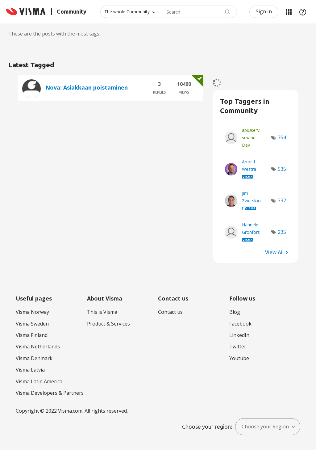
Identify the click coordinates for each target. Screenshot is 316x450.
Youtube (239, 358)
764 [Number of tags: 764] (282, 137)
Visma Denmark (34, 358)
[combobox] (198, 12)
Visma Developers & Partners (50, 392)
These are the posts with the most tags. (54, 33)
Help (303, 12)
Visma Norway (32, 312)
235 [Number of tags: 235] (282, 232)
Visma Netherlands (38, 346)
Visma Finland (32, 335)
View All (274, 252)
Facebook (240, 323)
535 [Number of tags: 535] (282, 169)
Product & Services (108, 323)
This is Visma (102, 312)
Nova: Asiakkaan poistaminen (86, 87)
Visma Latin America (39, 381)
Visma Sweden (32, 323)
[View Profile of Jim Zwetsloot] (251, 200)
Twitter (237, 346)
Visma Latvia (30, 369)
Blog (234, 312)
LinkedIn (239, 335)
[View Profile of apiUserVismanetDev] (251, 137)
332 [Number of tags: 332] (282, 200)
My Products (288, 12)
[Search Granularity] (129, 12)
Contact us (170, 312)
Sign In (264, 11)
